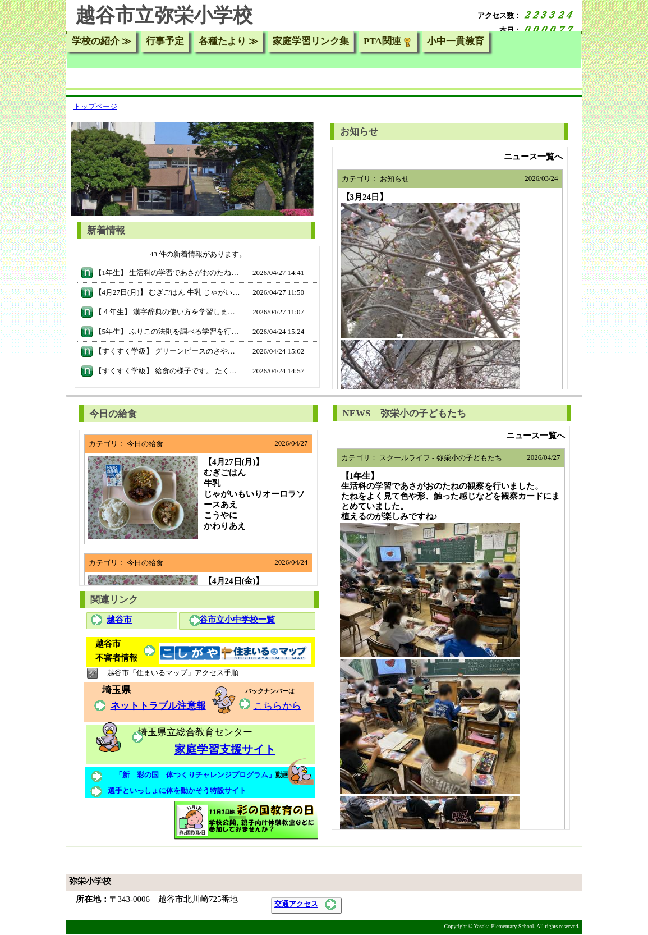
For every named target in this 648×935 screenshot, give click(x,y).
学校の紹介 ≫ (101, 41)
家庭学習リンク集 (311, 41)
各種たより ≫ (228, 41)
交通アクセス (296, 904)
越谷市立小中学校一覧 (233, 619)
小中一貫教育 (455, 41)
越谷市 (119, 619)
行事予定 (165, 41)
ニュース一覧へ (533, 156)
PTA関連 (388, 41)
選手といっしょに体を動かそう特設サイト (177, 790)
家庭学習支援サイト (224, 749)
